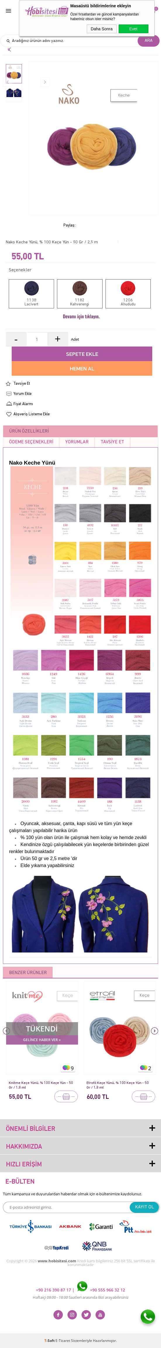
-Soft (50, 1340)
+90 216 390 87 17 (54, 1290)
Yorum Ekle (22, 394)
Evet (133, 29)
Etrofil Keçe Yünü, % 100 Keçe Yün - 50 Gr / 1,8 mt (117, 1085)
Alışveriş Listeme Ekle (31, 414)
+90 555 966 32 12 (101, 1290)
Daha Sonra (102, 29)
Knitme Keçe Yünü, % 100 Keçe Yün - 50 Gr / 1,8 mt (41, 1085)
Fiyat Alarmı (23, 404)
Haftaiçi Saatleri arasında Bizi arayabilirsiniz (81, 1297)
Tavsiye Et (21, 384)
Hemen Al (82, 369)
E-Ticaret (63, 1340)
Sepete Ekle (82, 354)
